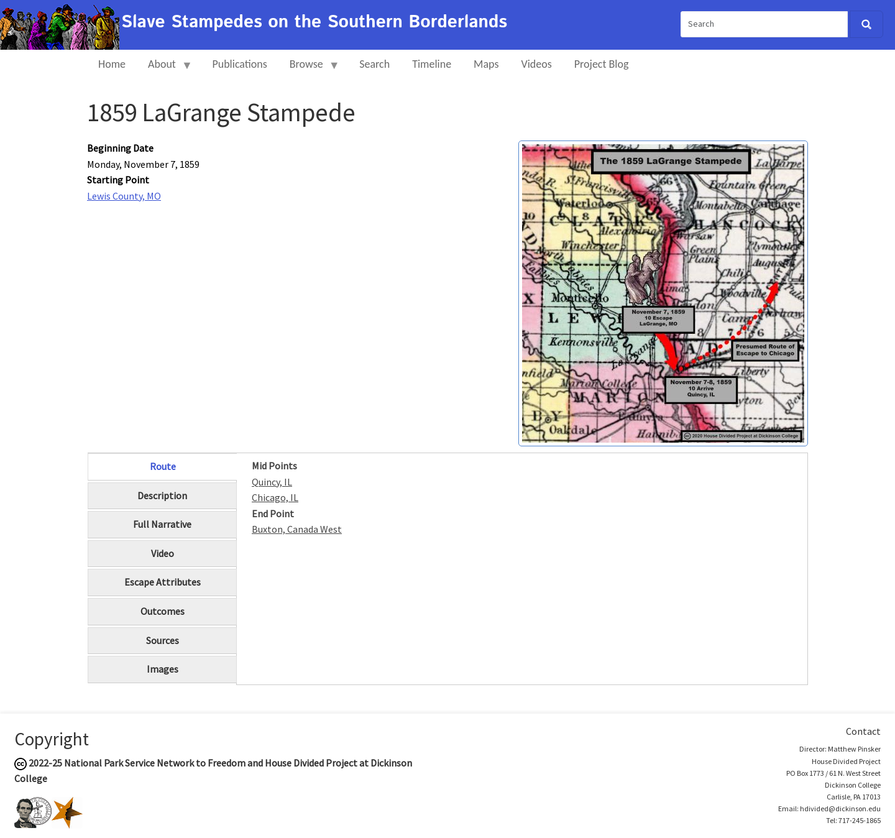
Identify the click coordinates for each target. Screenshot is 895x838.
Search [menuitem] (374, 64)
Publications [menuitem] (239, 64)
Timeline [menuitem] (431, 64)
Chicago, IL (275, 497)
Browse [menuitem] (309, 69)
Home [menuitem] (112, 64)
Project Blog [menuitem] (601, 64)
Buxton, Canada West (297, 529)
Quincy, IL (272, 482)
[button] (663, 292)
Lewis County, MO (124, 196)
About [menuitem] (165, 69)
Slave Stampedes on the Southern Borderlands (314, 22)
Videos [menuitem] (536, 64)
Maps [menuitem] (486, 64)
